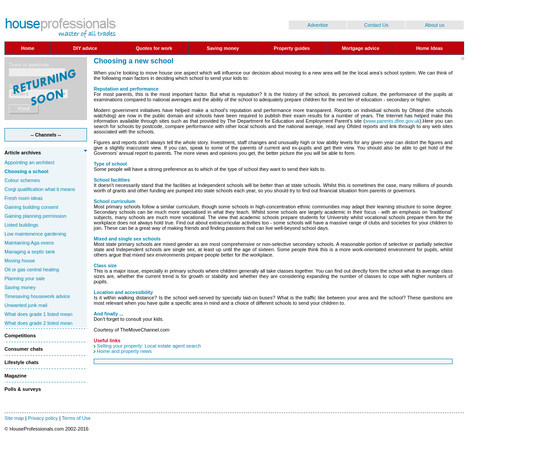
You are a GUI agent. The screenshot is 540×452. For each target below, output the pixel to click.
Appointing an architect (29, 162)
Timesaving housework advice (37, 296)
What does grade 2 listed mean (38, 323)
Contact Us (376, 25)
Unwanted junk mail (25, 305)
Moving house (19, 260)
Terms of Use (76, 418)
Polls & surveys (22, 389)
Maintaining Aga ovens (29, 242)
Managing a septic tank (29, 251)
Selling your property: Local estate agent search (149, 345)
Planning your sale (24, 278)
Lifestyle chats (21, 362)
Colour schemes (22, 180)
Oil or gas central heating (31, 269)
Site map (14, 418)
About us (434, 25)
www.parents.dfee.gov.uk (392, 121)
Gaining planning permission (35, 216)
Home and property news (124, 351)
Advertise (317, 25)
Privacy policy (43, 418)
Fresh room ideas (23, 198)
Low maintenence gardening (35, 233)
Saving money (20, 287)
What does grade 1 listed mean (38, 314)
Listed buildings (21, 225)
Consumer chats (23, 349)
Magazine (15, 375)
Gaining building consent (31, 207)
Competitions (20, 335)
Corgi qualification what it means (39, 189)
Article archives (22, 152)
